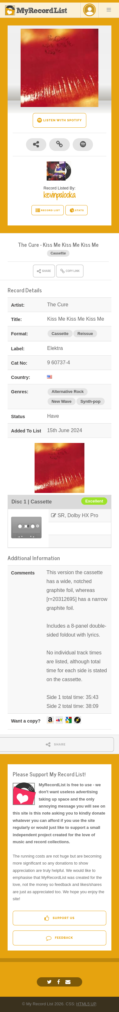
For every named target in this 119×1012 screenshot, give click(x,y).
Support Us (59, 918)
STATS (76, 210)
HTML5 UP (86, 1003)
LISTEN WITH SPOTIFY (59, 120)
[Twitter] (50, 982)
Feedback (59, 938)
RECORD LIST (47, 210)
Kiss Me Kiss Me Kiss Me (71, 244)
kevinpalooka (59, 195)
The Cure (28, 244)
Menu (109, 10)
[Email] (68, 982)
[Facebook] (59, 982)
